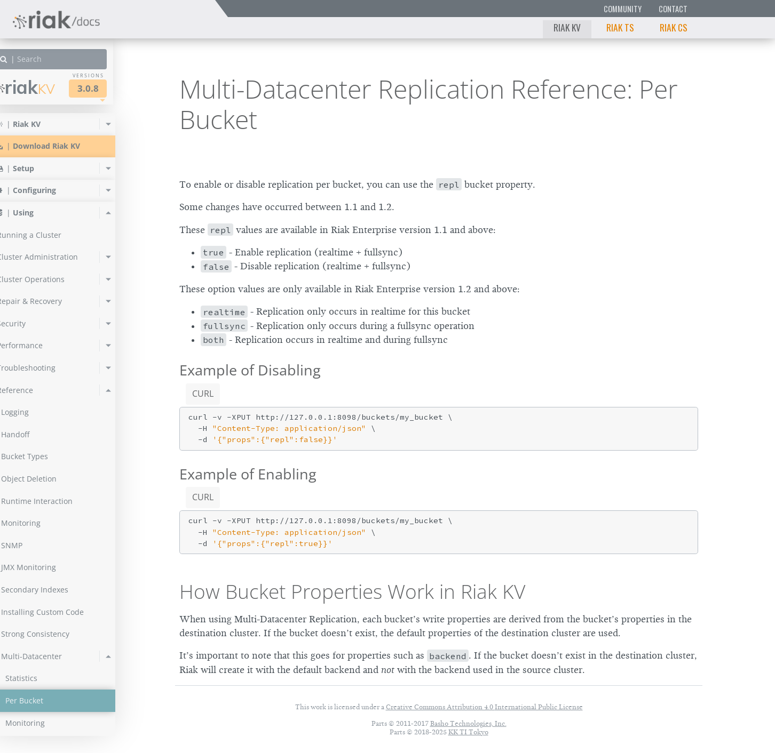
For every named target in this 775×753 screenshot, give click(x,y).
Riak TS (620, 27)
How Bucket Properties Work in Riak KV (352, 591)
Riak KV (567, 27)
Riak (45, 87)
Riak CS (673, 27)
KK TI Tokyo (468, 732)
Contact (673, 8)
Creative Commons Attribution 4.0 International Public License (484, 707)
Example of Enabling (248, 474)
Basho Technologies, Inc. (468, 723)
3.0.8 (109, 88)
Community (623, 8)
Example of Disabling (250, 370)
